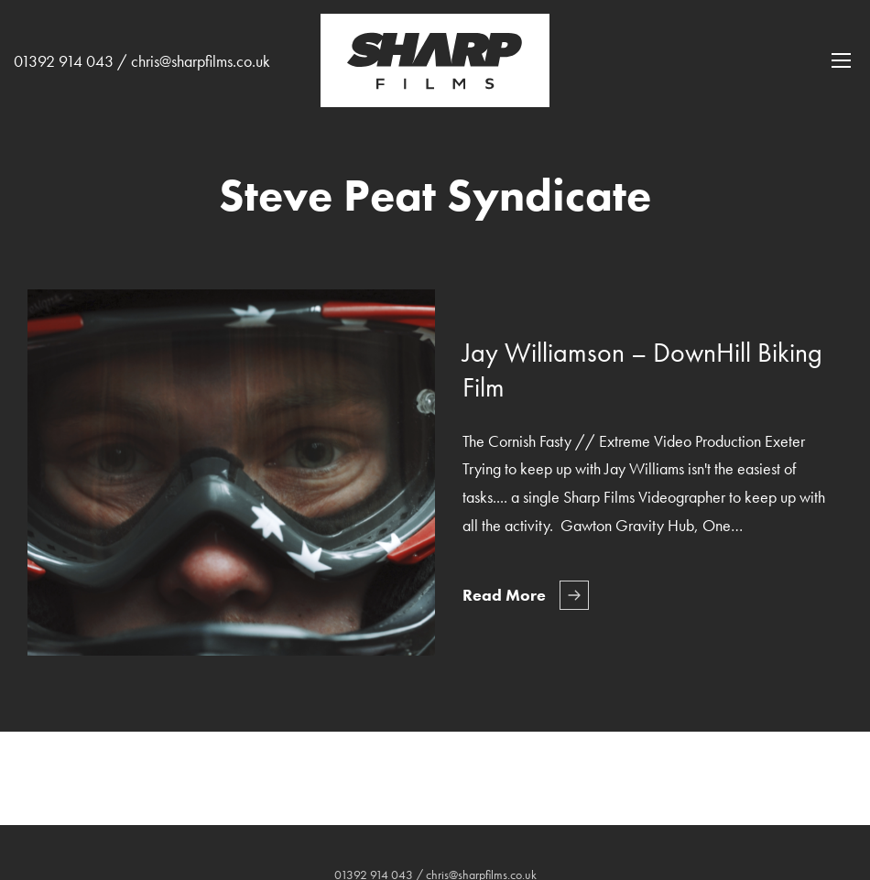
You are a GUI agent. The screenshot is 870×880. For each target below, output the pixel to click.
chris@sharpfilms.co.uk (200, 60)
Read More (504, 594)
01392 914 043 (64, 60)
